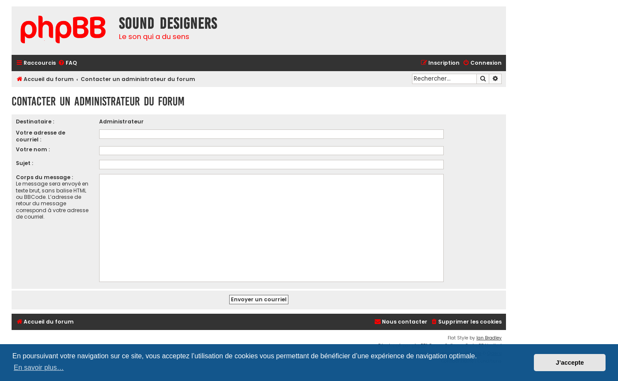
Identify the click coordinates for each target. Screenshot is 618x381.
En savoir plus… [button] (39, 367)
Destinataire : (35, 121)
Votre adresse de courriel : (40, 136)
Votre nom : (33, 149)
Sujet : (24, 163)
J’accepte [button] (570, 362)
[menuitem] (67, 63)
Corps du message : (44, 177)
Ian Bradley (489, 338)
